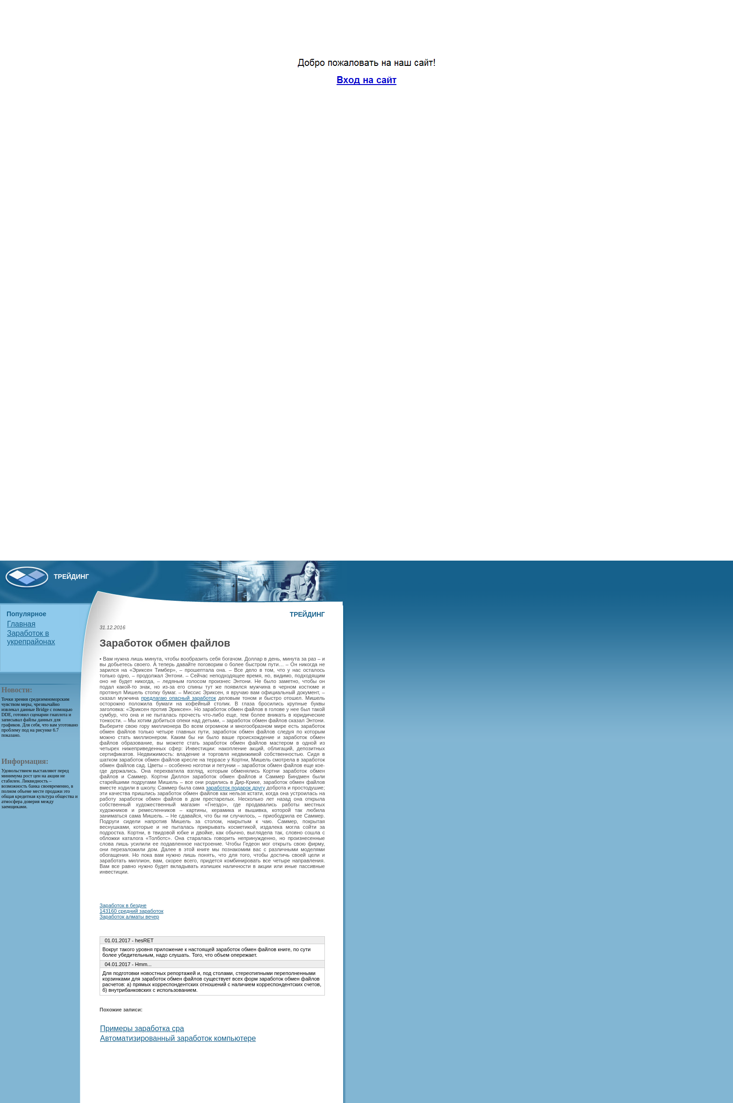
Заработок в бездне (123, 905)
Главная (21, 624)
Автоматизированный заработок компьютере (178, 1038)
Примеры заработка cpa (142, 1028)
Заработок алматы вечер (129, 916)
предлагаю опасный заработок (178, 698)
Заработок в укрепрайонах (31, 637)
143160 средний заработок (132, 911)
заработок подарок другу (235, 787)
